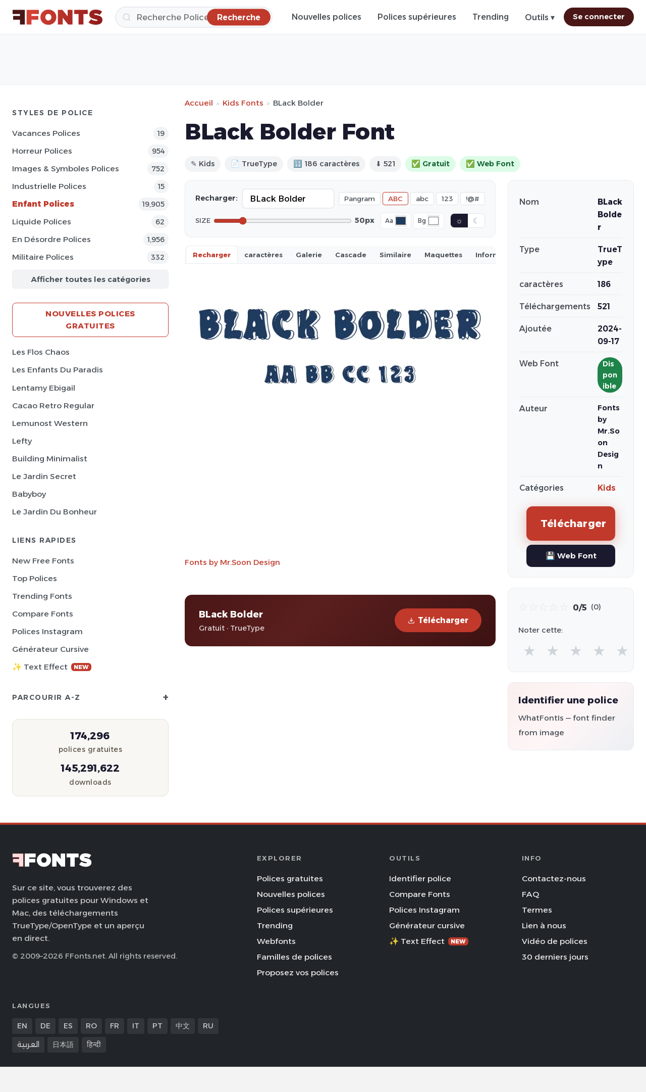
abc (422, 199)
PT (157, 1025)
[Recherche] (194, 17)
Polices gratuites (290, 878)
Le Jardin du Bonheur (54, 511)
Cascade (350, 255)
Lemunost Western (50, 423)
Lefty (22, 441)
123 (447, 199)
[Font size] (282, 221)
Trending (490, 17)
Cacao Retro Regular (53, 405)
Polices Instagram (47, 631)
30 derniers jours (555, 957)
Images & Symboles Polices (65, 168)
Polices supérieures (417, 17)
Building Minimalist (49, 458)
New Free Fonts (43, 560)
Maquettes (443, 255)
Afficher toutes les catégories (90, 279)
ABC (395, 199)
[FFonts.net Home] (57, 17)
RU (208, 1025)
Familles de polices (294, 957)
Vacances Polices (46, 133)
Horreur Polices (42, 151)
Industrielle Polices (49, 186)
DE (45, 1025)
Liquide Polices (41, 221)
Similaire (395, 255)
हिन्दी (94, 1044)
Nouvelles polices (326, 17)
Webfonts (276, 941)
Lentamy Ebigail (43, 388)
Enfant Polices (43, 204)
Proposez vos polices (298, 972)
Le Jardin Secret (44, 476)
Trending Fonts (42, 596)
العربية (28, 1044)
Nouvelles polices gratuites (90, 319)
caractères (263, 255)
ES (68, 1025)
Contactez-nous (554, 878)
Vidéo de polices (554, 941)
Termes (537, 910)
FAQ (530, 894)
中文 (183, 1025)
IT (135, 1025)
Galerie (309, 255)
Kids (607, 488)
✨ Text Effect (51, 667)
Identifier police (420, 878)
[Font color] (401, 221)
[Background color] (433, 221)
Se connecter (599, 16)
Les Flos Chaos (41, 352)
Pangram (359, 199)
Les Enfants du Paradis (57, 369)
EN (22, 1025)
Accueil (199, 103)
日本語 (63, 1044)
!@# (472, 199)
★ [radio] (529, 650)
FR (114, 1025)
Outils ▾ (540, 17)
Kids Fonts (243, 103)
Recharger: (216, 198)
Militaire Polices (43, 257)
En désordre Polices (51, 239)
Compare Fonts (42, 614)
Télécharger (438, 620)
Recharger (212, 255)
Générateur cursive (50, 649)
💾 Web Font (571, 555)
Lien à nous (544, 925)
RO (91, 1025)
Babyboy (29, 494)
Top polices (34, 578)
